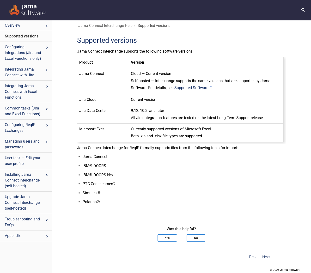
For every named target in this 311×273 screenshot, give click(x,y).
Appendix (27, 235)
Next (266, 257)
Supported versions (21, 36)
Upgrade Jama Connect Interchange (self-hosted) (22, 202)
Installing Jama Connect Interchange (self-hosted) (27, 180)
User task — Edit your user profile (22, 161)
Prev (252, 257)
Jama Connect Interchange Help (105, 25)
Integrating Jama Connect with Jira (27, 72)
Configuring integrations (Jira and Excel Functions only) (27, 53)
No (196, 238)
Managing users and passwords (27, 144)
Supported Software (191, 87)
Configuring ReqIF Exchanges (27, 127)
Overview (27, 25)
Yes (167, 238)
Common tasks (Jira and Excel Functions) (27, 111)
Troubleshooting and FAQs (27, 222)
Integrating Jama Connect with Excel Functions (27, 92)
